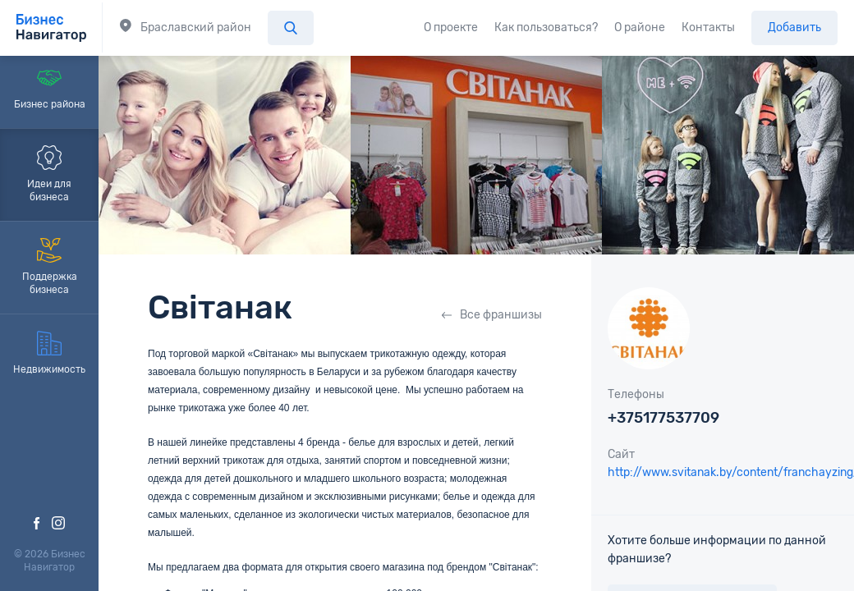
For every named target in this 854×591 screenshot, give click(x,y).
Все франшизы (492, 315)
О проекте (451, 27)
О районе (639, 27)
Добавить (794, 27)
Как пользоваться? (546, 27)
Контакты (708, 27)
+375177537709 (663, 418)
